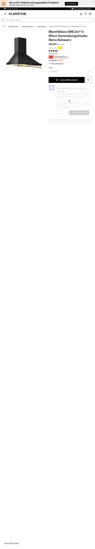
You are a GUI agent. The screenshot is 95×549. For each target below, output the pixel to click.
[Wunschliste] (85, 14)
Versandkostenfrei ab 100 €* (82, 9)
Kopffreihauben (41, 26)
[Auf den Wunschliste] (88, 80)
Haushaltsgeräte (13, 26)
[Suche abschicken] (3, 20)
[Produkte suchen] (47, 20)
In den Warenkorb (67, 80)
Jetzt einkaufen (71, 3)
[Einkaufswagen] (90, 14)
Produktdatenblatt (53, 47)
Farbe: (51, 67)
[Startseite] (6, 26)
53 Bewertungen (53, 53)
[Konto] (81, 14)
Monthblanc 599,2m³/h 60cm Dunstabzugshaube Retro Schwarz (67, 26)
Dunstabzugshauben (28, 26)
